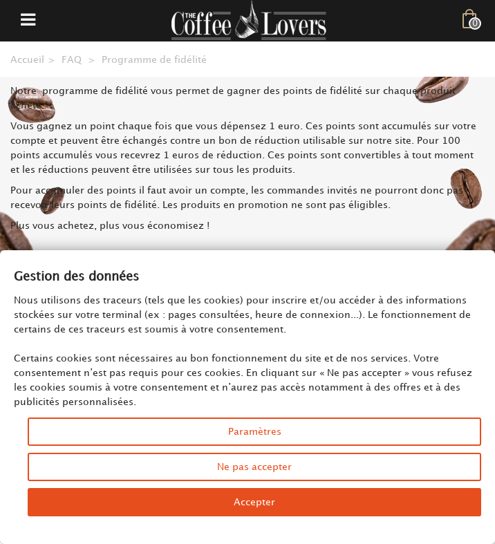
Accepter (254, 502)
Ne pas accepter (254, 466)
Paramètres (254, 431)
